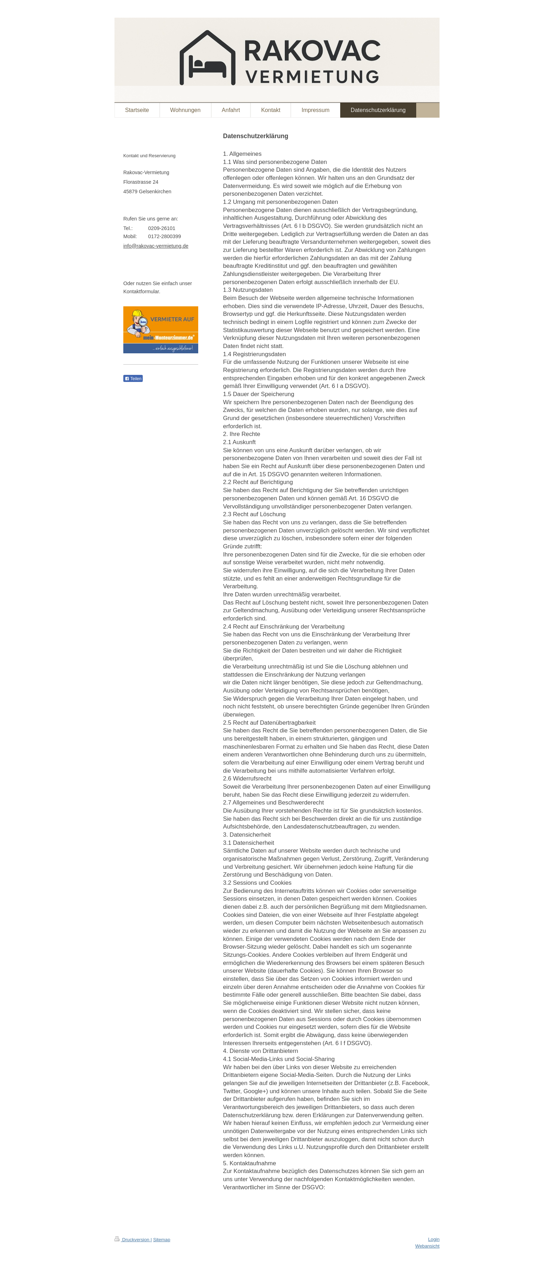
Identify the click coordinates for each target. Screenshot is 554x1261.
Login (434, 1239)
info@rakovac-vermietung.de (155, 246)
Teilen (133, 378)
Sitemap (161, 1239)
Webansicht (427, 1246)
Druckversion (132, 1239)
